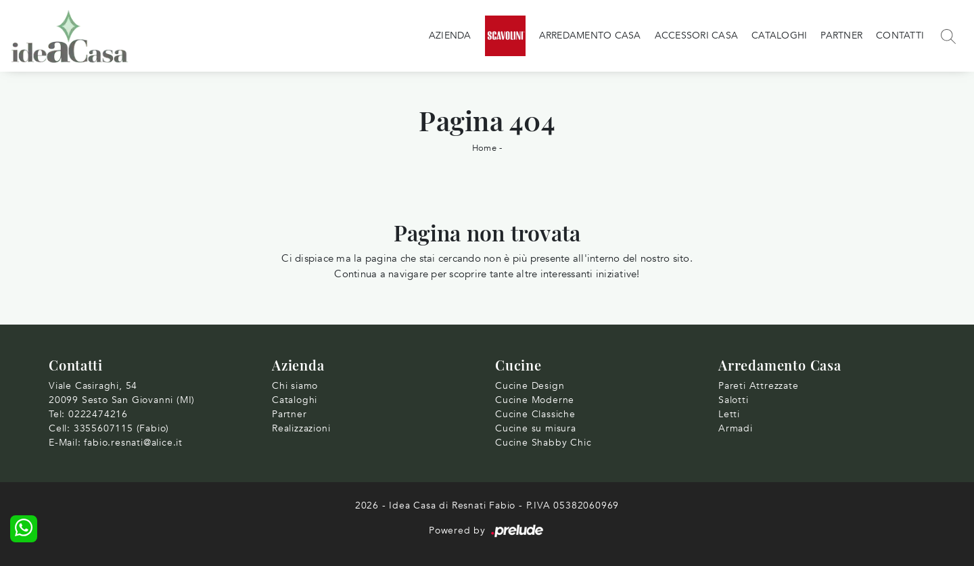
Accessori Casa (697, 35)
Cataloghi (779, 35)
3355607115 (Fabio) (121, 428)
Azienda (450, 35)
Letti (729, 414)
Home (484, 148)
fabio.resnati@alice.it (133, 442)
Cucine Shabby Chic (543, 442)
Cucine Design (529, 385)
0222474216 (98, 414)
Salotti (733, 400)
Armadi (735, 428)
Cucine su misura (535, 428)
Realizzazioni (301, 428)
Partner (841, 35)
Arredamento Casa (590, 35)
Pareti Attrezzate (758, 385)
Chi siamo (295, 385)
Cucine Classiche (535, 414)
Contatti (900, 35)
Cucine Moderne (534, 400)
